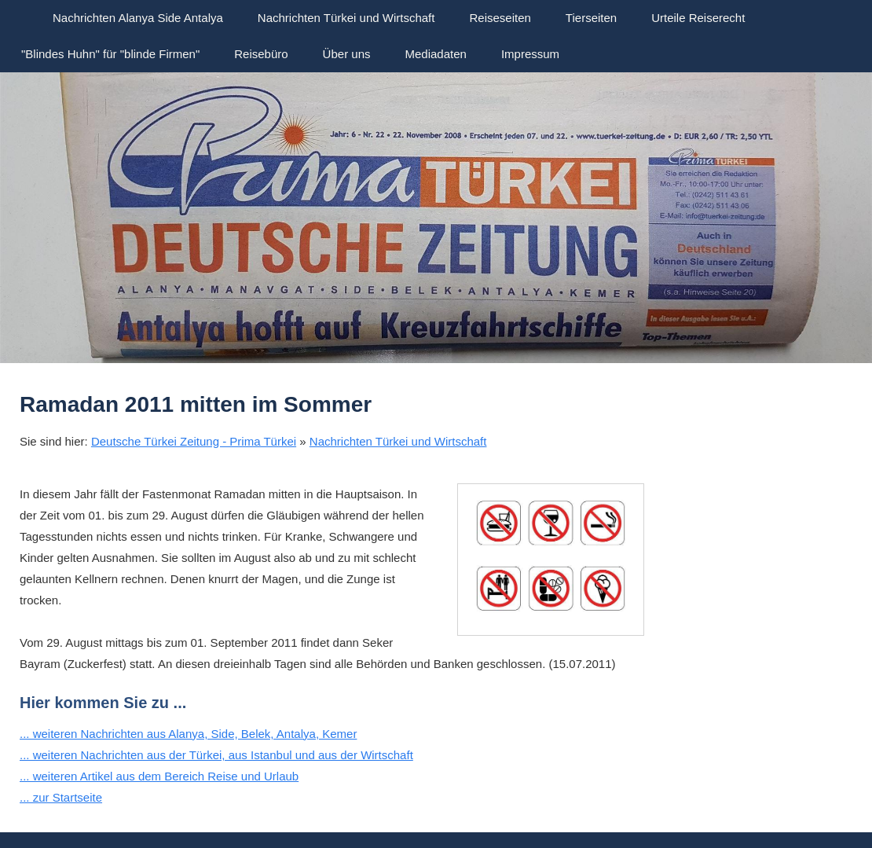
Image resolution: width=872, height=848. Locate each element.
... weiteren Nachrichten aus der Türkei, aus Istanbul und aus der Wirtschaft (216, 755)
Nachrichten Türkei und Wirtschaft (398, 441)
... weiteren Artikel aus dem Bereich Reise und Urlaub (159, 776)
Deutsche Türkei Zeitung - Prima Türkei (193, 441)
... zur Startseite (61, 797)
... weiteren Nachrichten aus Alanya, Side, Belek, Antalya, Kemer (188, 733)
